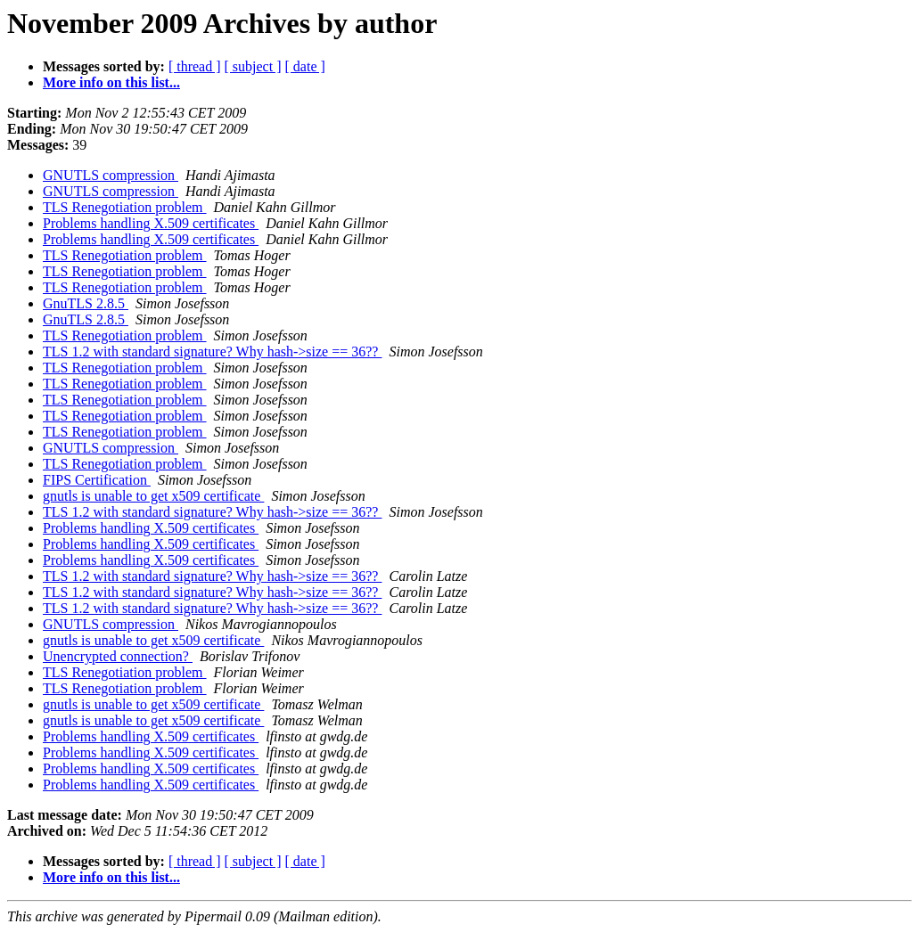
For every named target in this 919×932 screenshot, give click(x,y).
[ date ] (305, 66)
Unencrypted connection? (118, 656)
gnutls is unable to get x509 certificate (153, 495)
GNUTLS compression (110, 175)
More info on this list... (111, 82)
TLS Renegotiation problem (125, 207)
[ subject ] (253, 66)
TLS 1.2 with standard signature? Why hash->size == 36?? (212, 351)
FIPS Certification (97, 479)
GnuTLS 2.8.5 (85, 303)
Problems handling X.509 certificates (150, 223)
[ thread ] (194, 66)
